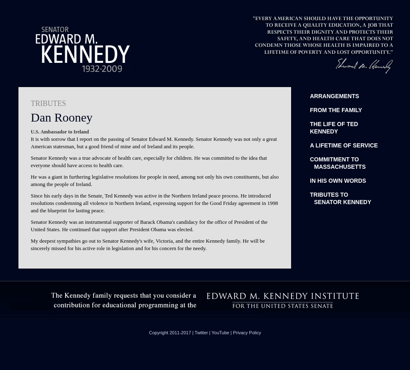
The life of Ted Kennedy (334, 128)
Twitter (201, 332)
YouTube (220, 332)
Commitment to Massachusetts (338, 163)
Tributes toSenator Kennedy (340, 198)
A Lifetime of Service (344, 145)
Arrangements (334, 96)
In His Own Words (338, 180)
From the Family (336, 110)
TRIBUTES (48, 103)
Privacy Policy (247, 332)
